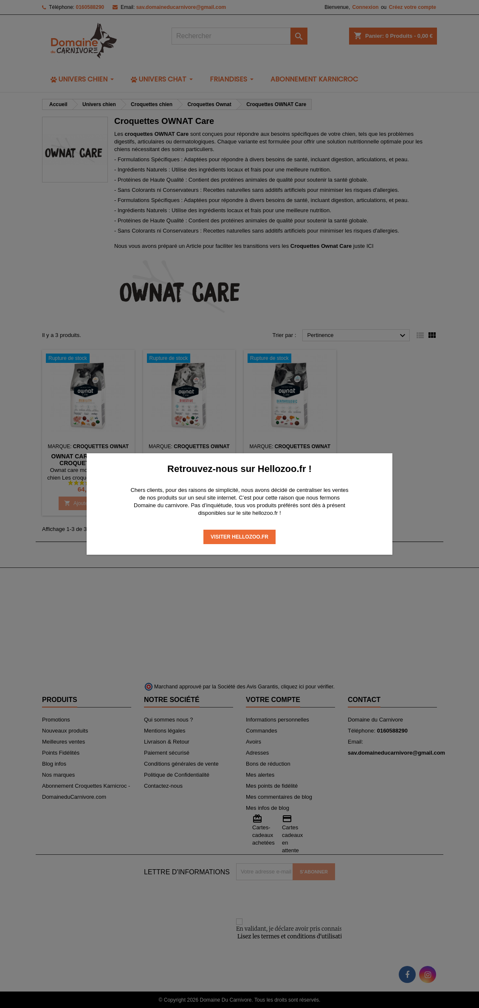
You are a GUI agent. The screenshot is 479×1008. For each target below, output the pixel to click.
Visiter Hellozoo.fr (239, 537)
